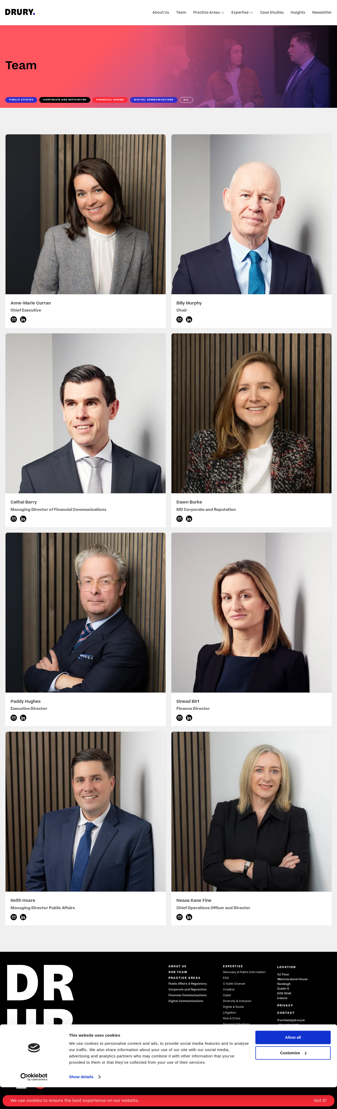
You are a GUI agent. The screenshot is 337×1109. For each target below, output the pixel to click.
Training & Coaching (237, 1030)
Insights (298, 12)
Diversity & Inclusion (237, 1001)
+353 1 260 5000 (288, 1025)
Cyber (227, 995)
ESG (226, 978)
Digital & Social (233, 1007)
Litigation (229, 1013)
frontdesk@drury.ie (291, 1020)
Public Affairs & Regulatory (187, 984)
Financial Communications (187, 995)
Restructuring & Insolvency (241, 1045)
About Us (160, 12)
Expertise (242, 12)
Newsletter (322, 12)
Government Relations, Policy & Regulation (245, 1037)
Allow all (293, 1059)
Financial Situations (236, 1024)
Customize (293, 1074)
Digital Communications (185, 1001)
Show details (81, 1098)
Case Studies (272, 12)
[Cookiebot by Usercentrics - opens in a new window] (34, 1099)
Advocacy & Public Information (244, 972)
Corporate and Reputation (187, 989)
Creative (229, 989)
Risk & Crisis (231, 1018)
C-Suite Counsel (234, 984)
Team (181, 12)
